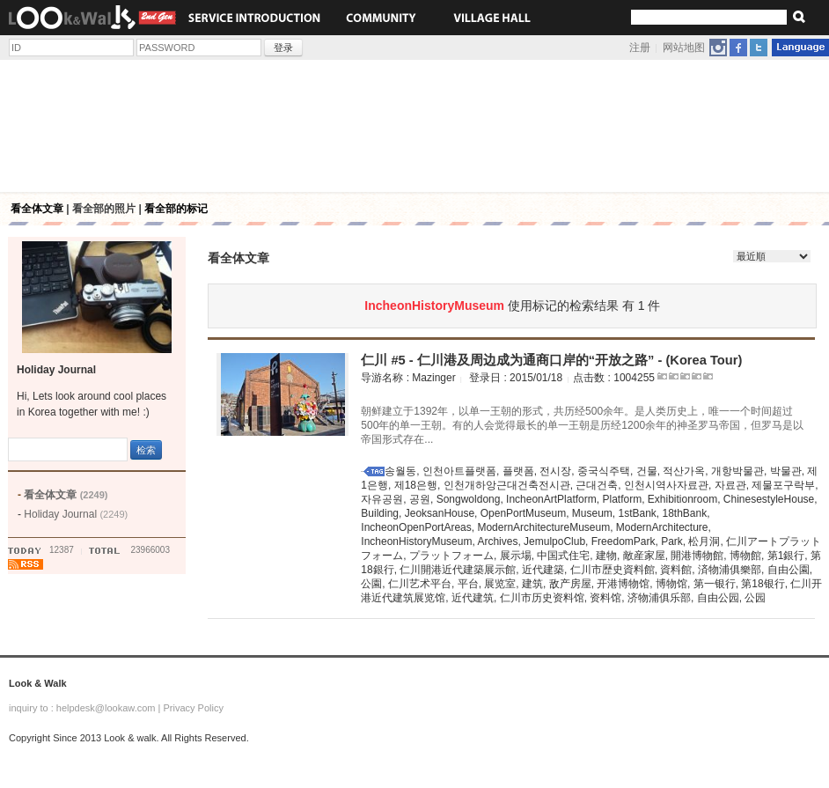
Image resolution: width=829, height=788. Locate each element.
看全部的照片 (104, 209)
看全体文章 (37, 209)
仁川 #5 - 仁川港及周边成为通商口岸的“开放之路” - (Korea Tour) (551, 360)
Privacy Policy (193, 708)
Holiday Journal (76, 514)
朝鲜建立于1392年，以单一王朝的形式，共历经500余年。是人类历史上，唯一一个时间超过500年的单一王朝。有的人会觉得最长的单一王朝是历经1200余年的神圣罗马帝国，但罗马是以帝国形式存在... (582, 425)
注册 (639, 47)
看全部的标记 (176, 209)
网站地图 (684, 47)
